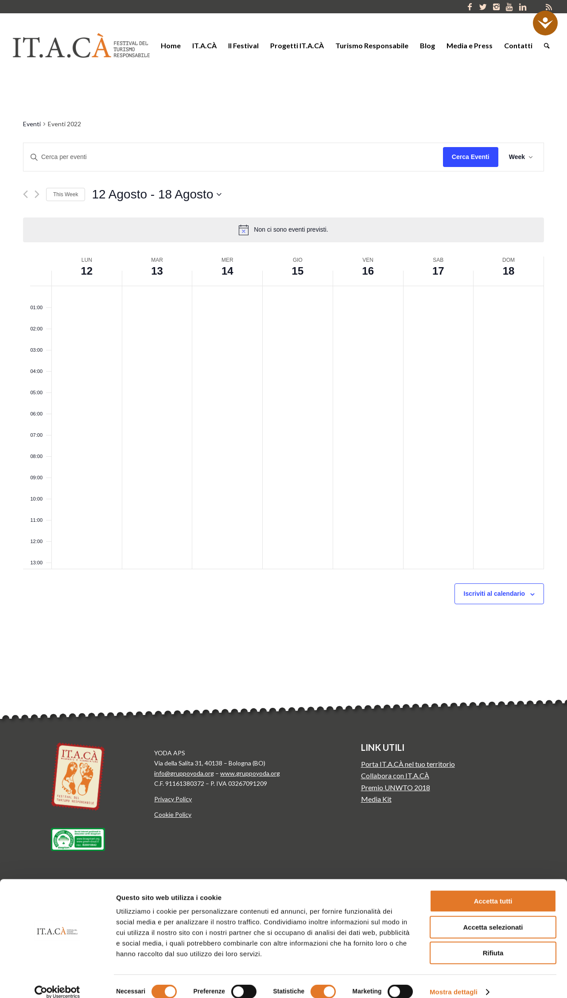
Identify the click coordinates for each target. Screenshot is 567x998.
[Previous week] (25, 194)
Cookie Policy (172, 814)
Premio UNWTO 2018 (395, 787)
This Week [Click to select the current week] (65, 194)
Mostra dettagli (454, 980)
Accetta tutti (493, 889)
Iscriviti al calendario (494, 593)
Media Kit (376, 799)
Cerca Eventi (470, 156)
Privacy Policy (173, 799)
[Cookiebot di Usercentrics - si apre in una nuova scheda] (57, 980)
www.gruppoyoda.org (250, 773)
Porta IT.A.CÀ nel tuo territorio (408, 764)
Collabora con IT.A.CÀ (395, 775)
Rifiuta (493, 941)
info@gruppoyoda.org (184, 773)
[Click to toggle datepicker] (156, 194)
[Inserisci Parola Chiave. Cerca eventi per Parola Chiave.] (233, 157)
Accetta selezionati (493, 916)
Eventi (32, 124)
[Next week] (37, 194)
